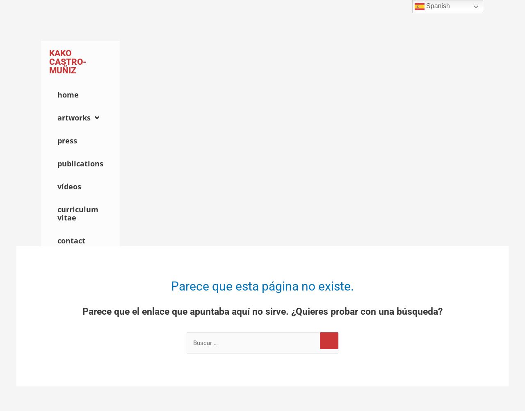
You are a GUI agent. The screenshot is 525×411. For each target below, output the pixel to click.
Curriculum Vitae (77, 213)
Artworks (78, 117)
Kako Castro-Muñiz (68, 61)
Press (67, 140)
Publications (80, 163)
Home (68, 95)
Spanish (432, 6)
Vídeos (69, 186)
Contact (71, 240)
